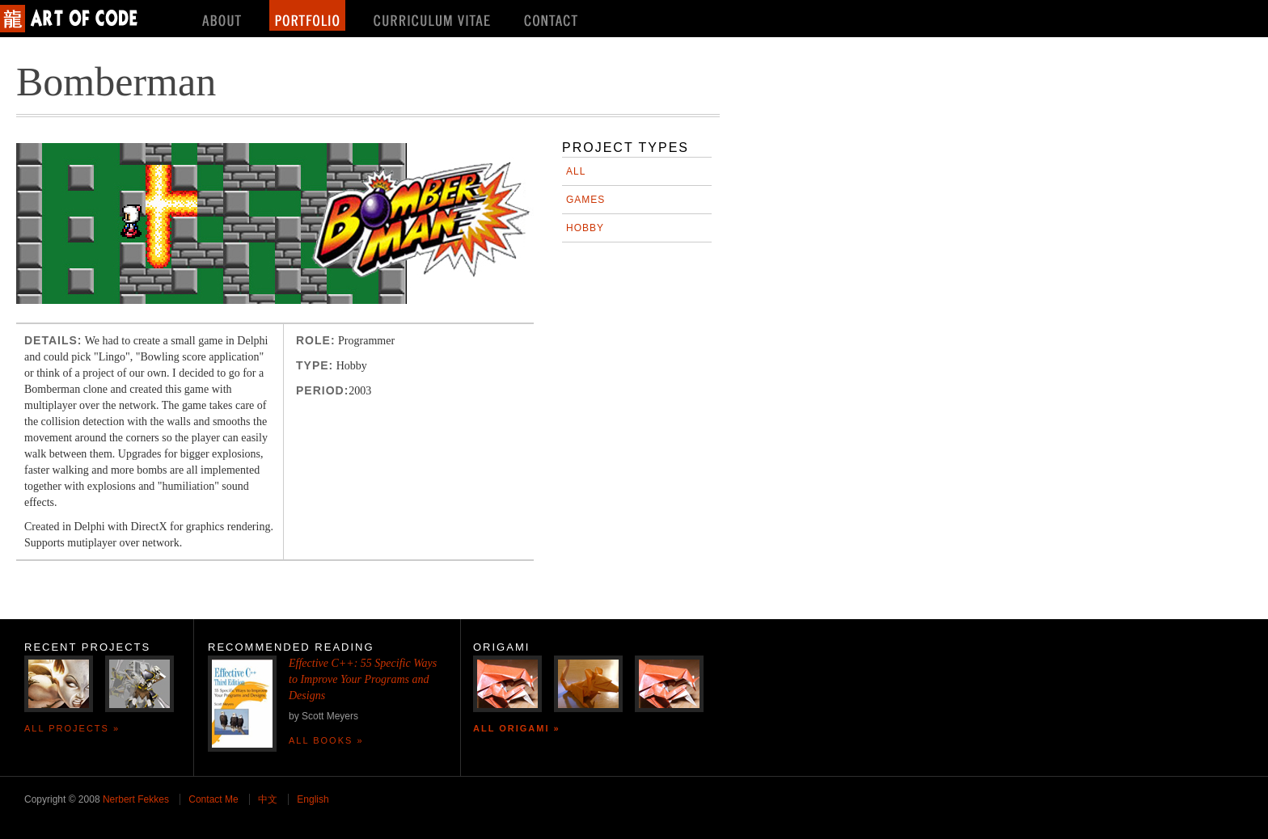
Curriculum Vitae (433, 15)
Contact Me (213, 799)
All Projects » (72, 728)
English (312, 799)
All (575, 171)
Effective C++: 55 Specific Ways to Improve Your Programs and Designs (363, 679)
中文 (267, 799)
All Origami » (516, 728)
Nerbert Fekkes (136, 799)
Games (585, 199)
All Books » (326, 740)
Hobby (585, 228)
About (221, 15)
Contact (553, 15)
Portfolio (307, 15)
